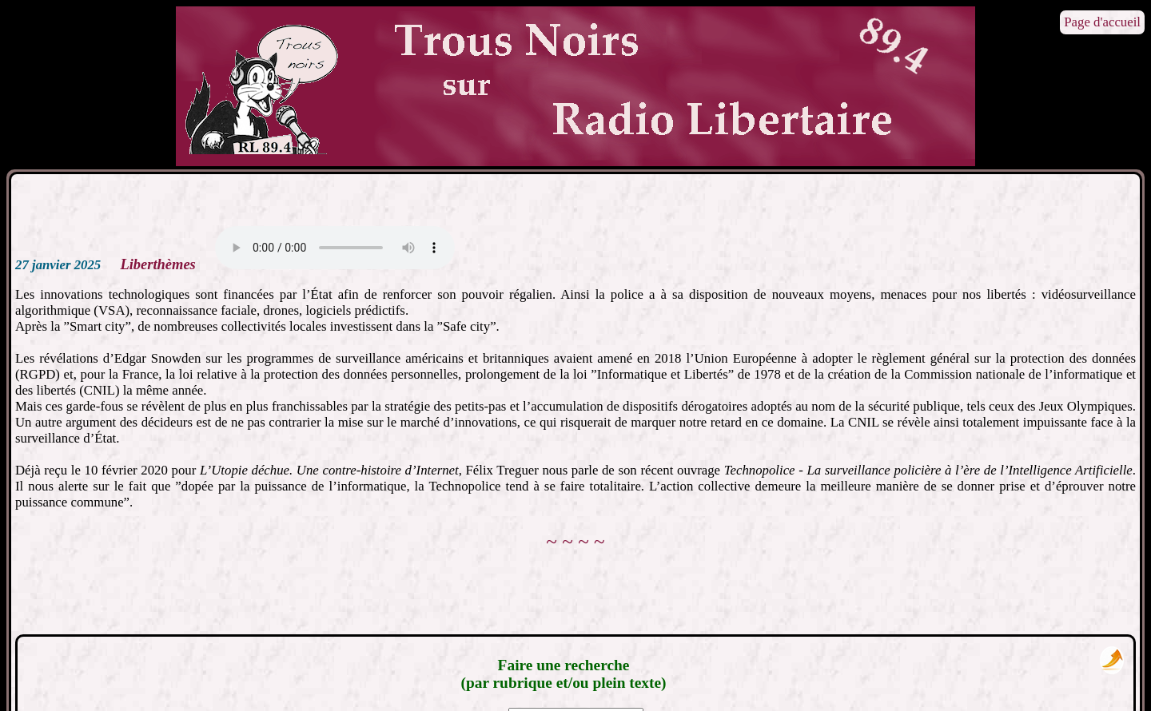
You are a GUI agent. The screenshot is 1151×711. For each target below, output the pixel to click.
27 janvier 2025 (58, 264)
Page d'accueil (1102, 22)
